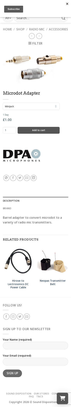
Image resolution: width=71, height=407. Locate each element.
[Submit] (63, 18)
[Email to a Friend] (27, 178)
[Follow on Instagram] (13, 316)
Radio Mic (36, 29)
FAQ (31, 396)
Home (7, 29)
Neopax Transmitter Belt (53, 282)
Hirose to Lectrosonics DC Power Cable (18, 284)
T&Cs (39, 396)
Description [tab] (11, 200)
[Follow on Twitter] (20, 316)
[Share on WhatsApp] (6, 178)
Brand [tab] (7, 208)
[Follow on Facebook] (6, 316)
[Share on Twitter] (20, 178)
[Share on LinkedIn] (33, 178)
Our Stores (41, 393)
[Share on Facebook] (13, 178)
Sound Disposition (18, 393)
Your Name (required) (35, 345)
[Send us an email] (27, 316)
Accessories (58, 29)
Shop (20, 29)
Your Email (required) (35, 361)
